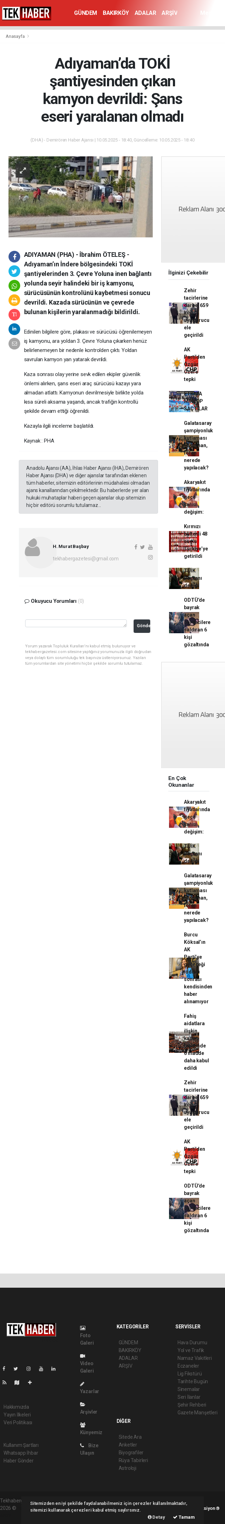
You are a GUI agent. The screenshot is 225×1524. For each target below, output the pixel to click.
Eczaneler (188, 1366)
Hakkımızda (16, 1407)
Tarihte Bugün (193, 1381)
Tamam (184, 1517)
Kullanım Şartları (21, 1445)
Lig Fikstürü (190, 1373)
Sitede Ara (130, 1437)
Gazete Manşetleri (198, 1412)
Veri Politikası (18, 1422)
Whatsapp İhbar (21, 1453)
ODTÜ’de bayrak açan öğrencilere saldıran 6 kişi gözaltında (197, 622)
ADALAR (145, 13)
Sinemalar (189, 1389)
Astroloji (127, 1468)
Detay (156, 1517)
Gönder (143, 625)
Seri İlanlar (189, 1397)
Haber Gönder (19, 1461)
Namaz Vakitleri (195, 1358)
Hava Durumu (192, 1342)
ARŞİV (169, 13)
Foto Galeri (87, 1336)
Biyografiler (131, 1452)
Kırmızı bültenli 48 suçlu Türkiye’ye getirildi (196, 541)
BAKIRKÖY (116, 13)
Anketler (128, 1445)
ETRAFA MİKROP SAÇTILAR (195, 401)
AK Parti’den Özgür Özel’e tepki (194, 364)
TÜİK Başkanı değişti (193, 578)
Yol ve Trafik (191, 1350)
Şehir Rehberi (192, 1405)
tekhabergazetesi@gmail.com (86, 558)
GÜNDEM (85, 13)
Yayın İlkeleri (17, 1415)
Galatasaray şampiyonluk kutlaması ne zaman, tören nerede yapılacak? (198, 445)
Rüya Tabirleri (133, 1460)
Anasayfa (16, 36)
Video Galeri (87, 1363)
